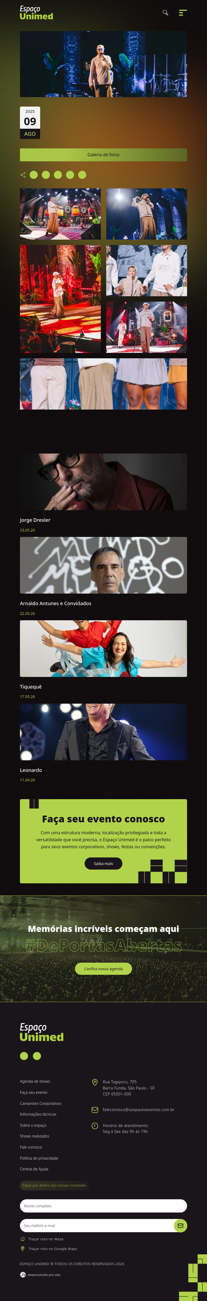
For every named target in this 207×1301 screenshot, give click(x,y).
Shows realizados (34, 1136)
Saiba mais (103, 863)
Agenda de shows (35, 1081)
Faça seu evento (33, 1092)
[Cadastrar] (180, 1225)
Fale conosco (31, 1147)
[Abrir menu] (183, 13)
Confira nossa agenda (103, 968)
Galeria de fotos (104, 155)
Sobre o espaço (33, 1125)
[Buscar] (165, 13)
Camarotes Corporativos (40, 1103)
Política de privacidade (39, 1158)
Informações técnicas (38, 1114)
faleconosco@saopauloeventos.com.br (139, 1109)
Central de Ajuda (34, 1168)
